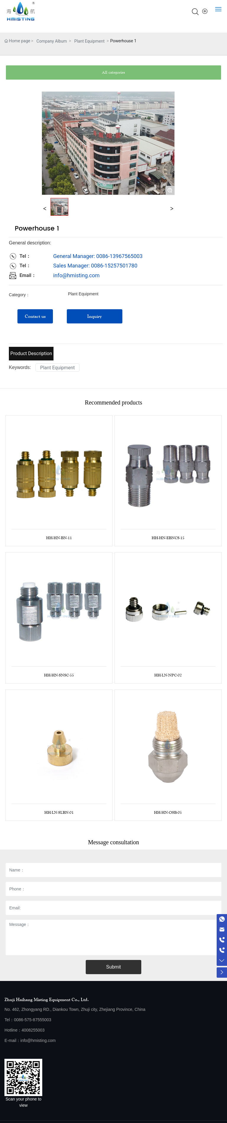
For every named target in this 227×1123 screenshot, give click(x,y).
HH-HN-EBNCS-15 (168, 538)
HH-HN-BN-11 (59, 538)
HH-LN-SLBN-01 (59, 812)
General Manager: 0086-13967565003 (97, 256)
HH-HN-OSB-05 (168, 812)
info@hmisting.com (76, 275)
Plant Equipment (89, 41)
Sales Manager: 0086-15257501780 (95, 265)
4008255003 (33, 1030)
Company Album (51, 41)
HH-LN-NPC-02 (168, 675)
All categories (113, 72)
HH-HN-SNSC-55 (59, 675)
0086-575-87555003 (32, 1019)
